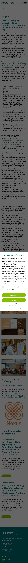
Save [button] (14, 299)
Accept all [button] (14, 294)
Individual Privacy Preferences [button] (14, 305)
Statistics (21, 286)
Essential (6, 286)
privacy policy (12, 279)
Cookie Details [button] (9, 307)
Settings (4, 282)
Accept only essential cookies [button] (14, 303)
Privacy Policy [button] (15, 307)
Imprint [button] (20, 307)
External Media (8, 288)
